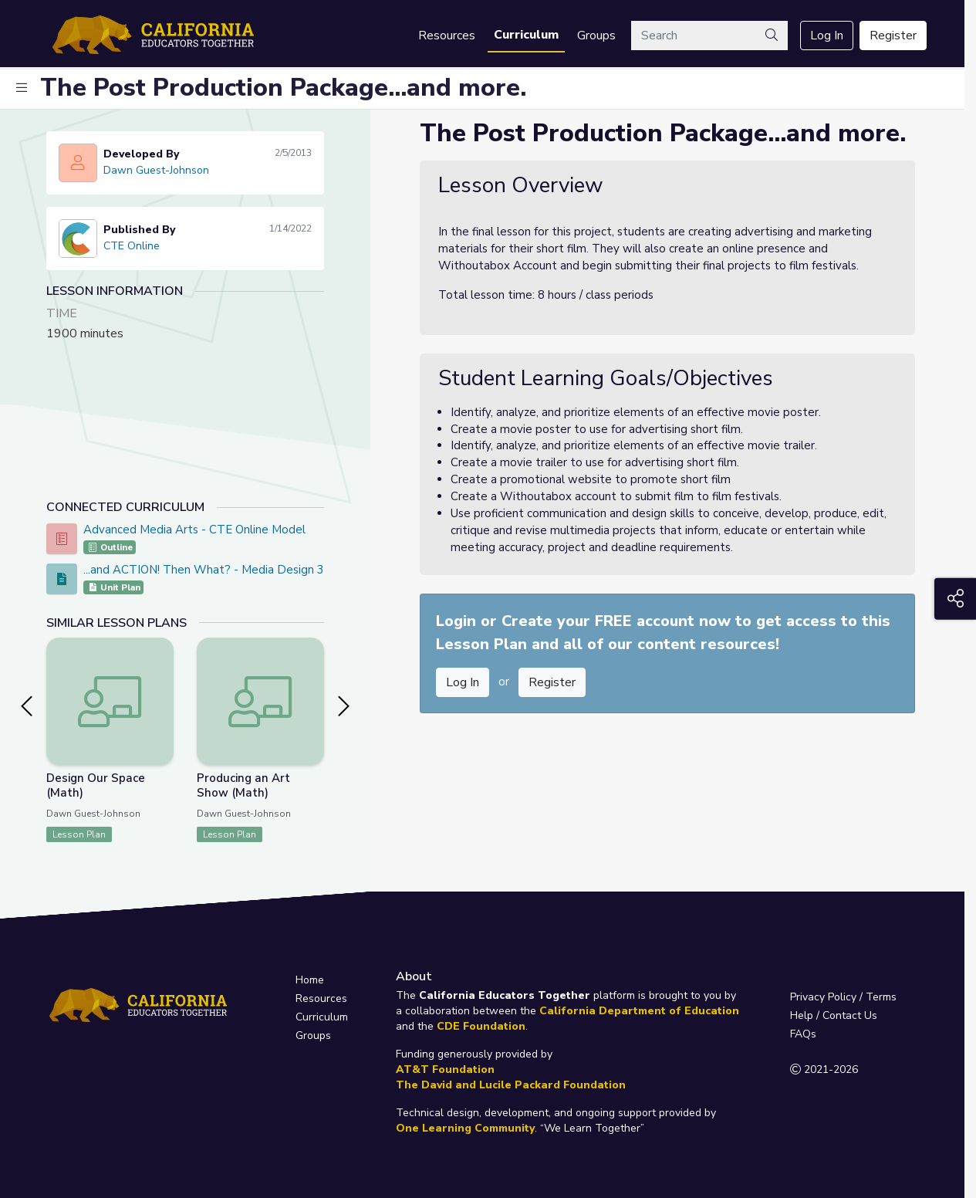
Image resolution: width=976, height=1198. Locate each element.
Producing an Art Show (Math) (243, 785)
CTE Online (131, 246)
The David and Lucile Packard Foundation (511, 1085)
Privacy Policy (823, 997)
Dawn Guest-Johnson (156, 170)
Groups (596, 35)
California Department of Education (639, 1010)
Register (893, 35)
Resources (446, 35)
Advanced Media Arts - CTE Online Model (194, 529)
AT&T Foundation (445, 1069)
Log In (826, 35)
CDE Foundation (481, 1026)
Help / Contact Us (833, 1015)
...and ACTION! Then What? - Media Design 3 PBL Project (237, 569)
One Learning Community (465, 1128)
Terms (881, 997)
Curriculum (526, 34)
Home (310, 980)
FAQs (803, 1034)
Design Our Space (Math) (95, 785)
